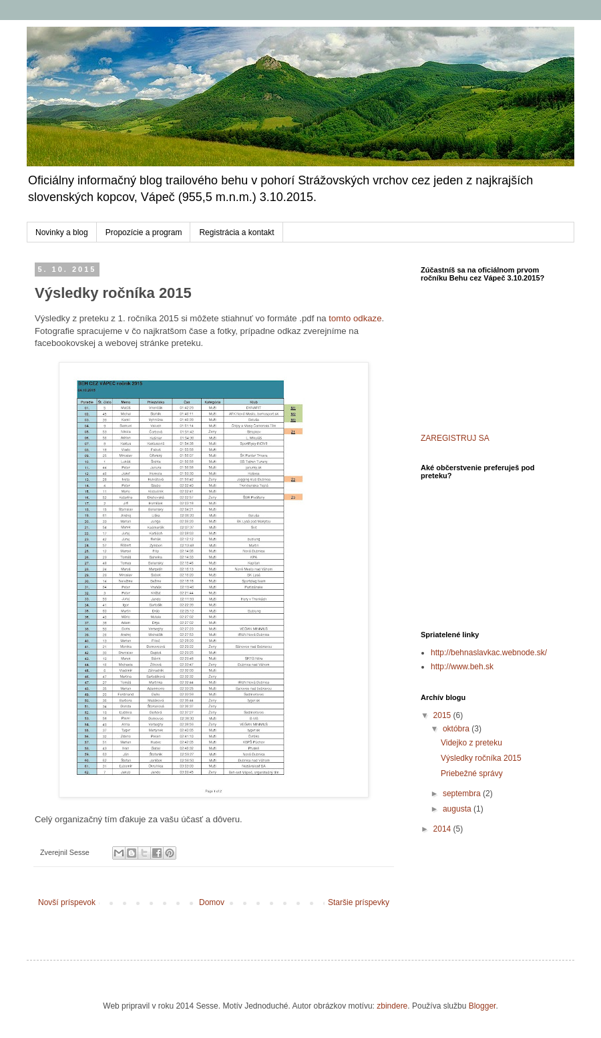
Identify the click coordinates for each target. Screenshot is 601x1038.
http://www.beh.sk (462, 666)
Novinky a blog (61, 232)
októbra (457, 728)
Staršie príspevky (358, 902)
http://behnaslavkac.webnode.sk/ (489, 652)
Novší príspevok (66, 902)
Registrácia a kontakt (236, 232)
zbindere (392, 1006)
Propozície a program (144, 232)
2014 (443, 829)
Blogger (482, 1006)
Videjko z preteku (471, 742)
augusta (458, 809)
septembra (463, 793)
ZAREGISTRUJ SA (455, 438)
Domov (211, 902)
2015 (443, 715)
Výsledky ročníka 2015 (481, 758)
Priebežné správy (472, 773)
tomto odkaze (355, 318)
